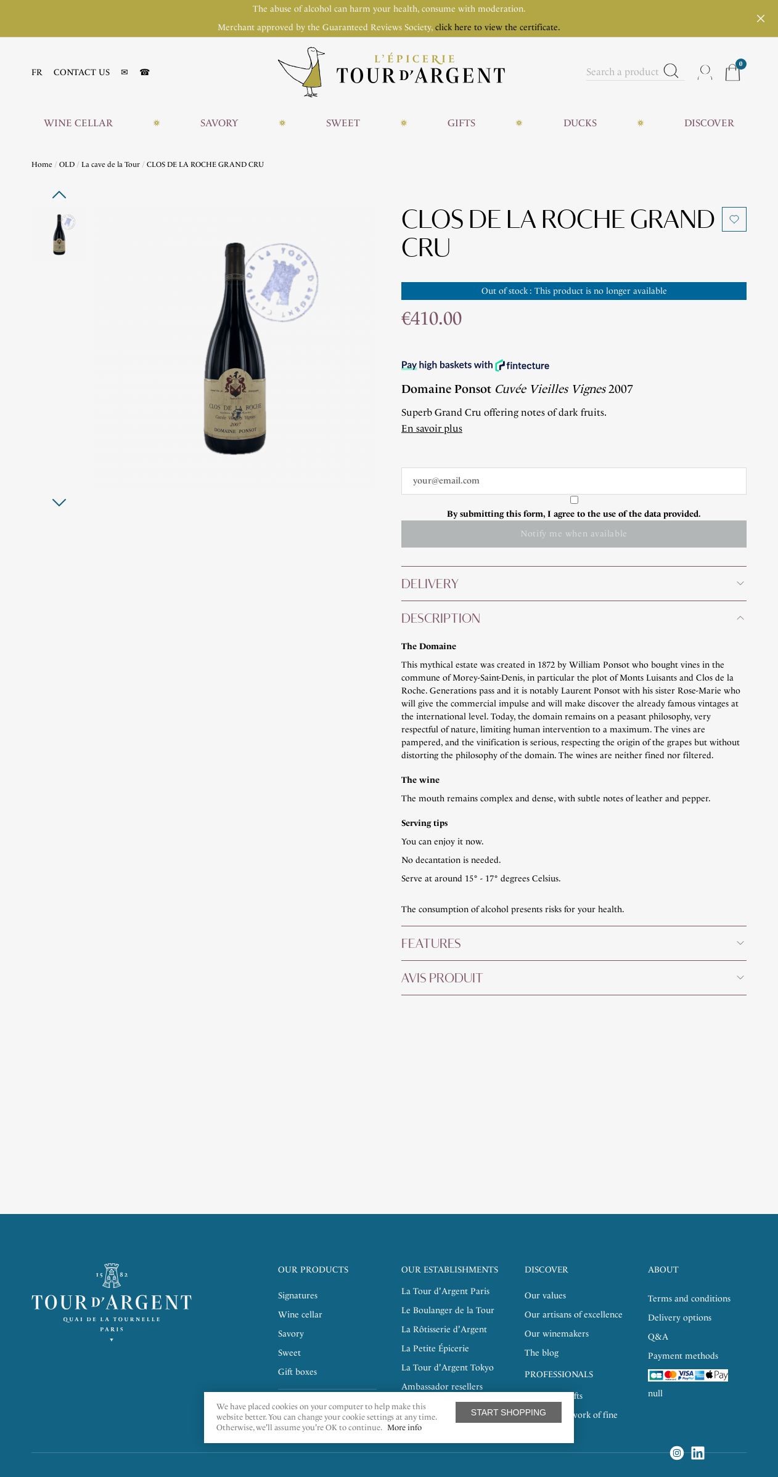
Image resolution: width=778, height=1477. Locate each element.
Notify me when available (573, 533)
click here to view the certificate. (497, 27)
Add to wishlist (734, 219)
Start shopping (508, 1412)
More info (404, 1427)
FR (37, 72)
